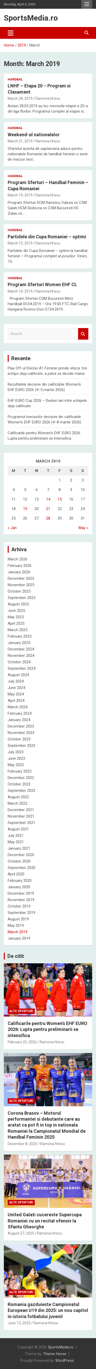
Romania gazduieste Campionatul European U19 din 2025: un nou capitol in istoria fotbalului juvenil (48, 1310)
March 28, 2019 (20, 98)
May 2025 (16, 617)
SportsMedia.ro (31, 17)
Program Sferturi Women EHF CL (42, 284)
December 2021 (21, 810)
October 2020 (19, 861)
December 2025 (21, 578)
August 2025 (18, 604)
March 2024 (17, 707)
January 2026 (19, 572)
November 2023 (21, 732)
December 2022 (21, 777)
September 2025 (21, 597)
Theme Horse (54, 1354)
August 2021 (18, 829)
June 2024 (16, 687)
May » (83, 527)
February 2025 (19, 636)
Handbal (15, 79)
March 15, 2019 (20, 243)
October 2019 (19, 906)
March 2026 (17, 559)
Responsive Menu (86, 4)
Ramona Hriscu (48, 98)
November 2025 (21, 585)
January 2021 (19, 848)
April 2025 (16, 623)
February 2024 (19, 713)
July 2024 (16, 681)
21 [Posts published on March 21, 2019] (48, 508)
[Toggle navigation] (10, 33)
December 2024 (21, 649)
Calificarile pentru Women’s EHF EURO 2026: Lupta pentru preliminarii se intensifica (47, 1029)
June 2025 (16, 610)
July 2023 (16, 752)
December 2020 (21, 855)
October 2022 (19, 784)
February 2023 (19, 771)
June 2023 (16, 758)
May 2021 (16, 842)
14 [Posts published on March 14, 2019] (48, 499)
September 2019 (21, 912)
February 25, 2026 (22, 1042)
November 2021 (21, 816)
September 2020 (21, 867)
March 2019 (17, 932)
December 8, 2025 (22, 1144)
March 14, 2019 (20, 291)
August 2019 (18, 919)
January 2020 (19, 887)
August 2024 (18, 675)
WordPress (64, 1360)
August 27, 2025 (21, 1233)
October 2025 (19, 591)
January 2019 (19, 938)
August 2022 (18, 797)
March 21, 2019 (20, 141)
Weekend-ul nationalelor (34, 134)
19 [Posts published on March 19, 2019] (25, 508)
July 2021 (16, 835)
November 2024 (21, 655)
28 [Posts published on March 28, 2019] (48, 518)
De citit (15, 956)
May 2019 (16, 925)
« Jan (12, 527)
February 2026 (19, 565)
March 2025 (17, 630)
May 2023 (16, 765)
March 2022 (17, 803)
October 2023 (19, 739)
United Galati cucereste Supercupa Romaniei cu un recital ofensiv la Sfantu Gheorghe (45, 1220)
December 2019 (21, 893)
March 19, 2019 (20, 195)
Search (83, 334)
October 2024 (19, 662)
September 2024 (21, 668)
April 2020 (16, 874)
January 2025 (19, 642)
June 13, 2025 (19, 1323)
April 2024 (16, 700)
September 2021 (21, 822)
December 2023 (21, 726)
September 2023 (21, 745)
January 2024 (19, 720)
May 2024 (16, 694)
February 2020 (19, 880)
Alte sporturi (21, 1011)
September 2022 (21, 790)
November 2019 (21, 899)
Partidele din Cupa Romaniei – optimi (47, 236)
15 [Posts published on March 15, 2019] (60, 499)
